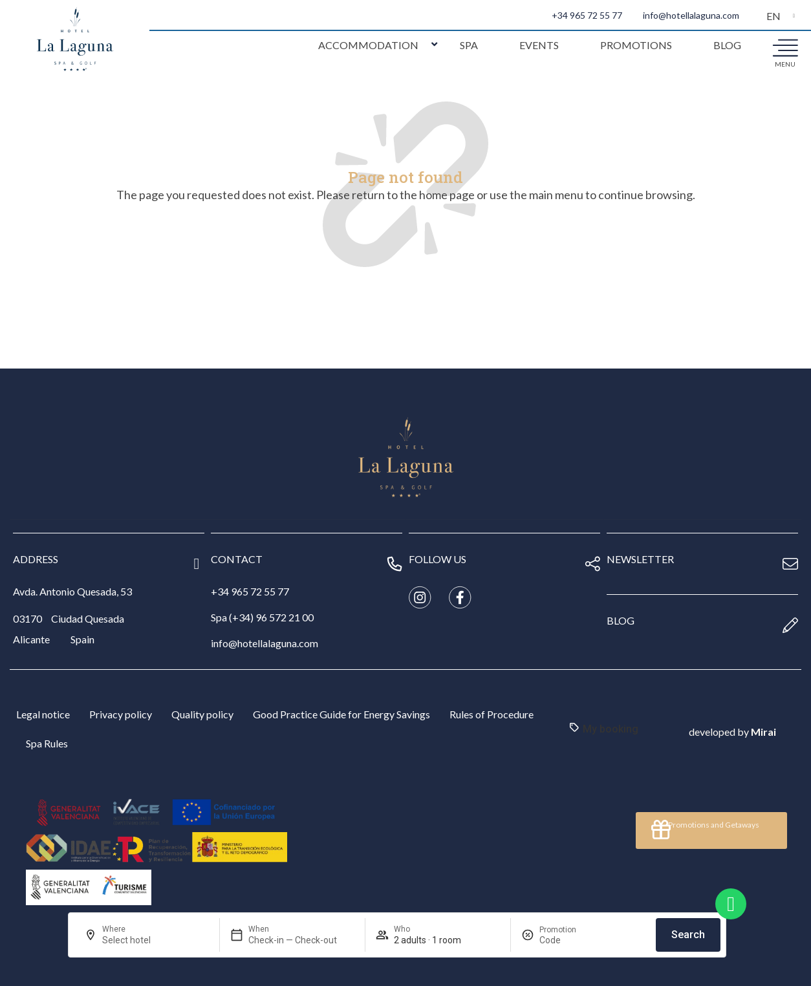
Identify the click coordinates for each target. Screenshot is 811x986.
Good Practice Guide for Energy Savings (341, 714)
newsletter (640, 559)
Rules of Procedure (491, 714)
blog (620, 620)
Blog (727, 45)
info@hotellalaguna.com (691, 15)
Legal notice (43, 714)
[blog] (790, 625)
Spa (469, 45)
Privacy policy (120, 714)
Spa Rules (47, 743)
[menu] (785, 47)
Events (539, 45)
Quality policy (202, 714)
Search (688, 934)
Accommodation (368, 45)
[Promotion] (570, 940)
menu (785, 64)
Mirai (763, 731)
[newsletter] (790, 564)
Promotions (636, 45)
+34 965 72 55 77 (587, 15)
